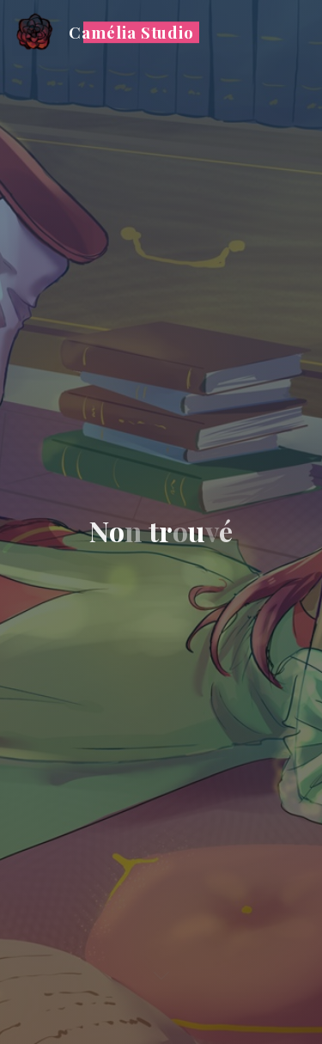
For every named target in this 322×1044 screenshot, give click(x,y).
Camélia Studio (131, 32)
